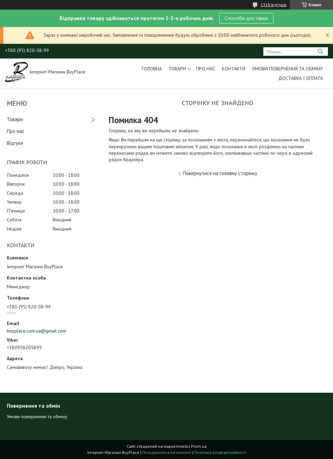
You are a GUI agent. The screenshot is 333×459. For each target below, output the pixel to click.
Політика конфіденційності (220, 452)
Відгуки (15, 143)
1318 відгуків (273, 4)
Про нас (205, 69)
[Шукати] (320, 51)
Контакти (233, 69)
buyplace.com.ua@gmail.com (36, 331)
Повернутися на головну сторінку (220, 173)
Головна (152, 69)
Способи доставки (246, 18)
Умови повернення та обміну (287, 69)
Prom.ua (199, 446)
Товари (177, 69)
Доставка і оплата (300, 78)
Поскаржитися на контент (166, 452)
